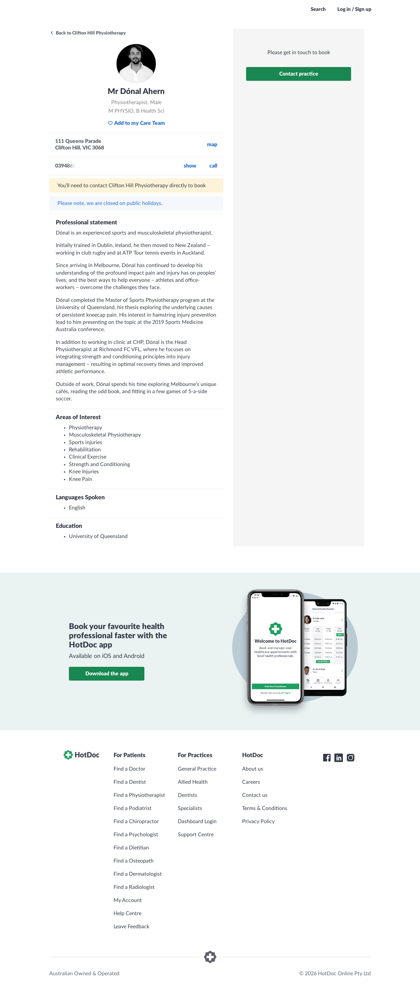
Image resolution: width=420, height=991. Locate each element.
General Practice (197, 769)
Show (190, 166)
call (213, 166)
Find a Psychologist (136, 834)
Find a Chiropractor (136, 821)
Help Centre (127, 913)
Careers (251, 782)
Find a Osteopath (134, 861)
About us (252, 769)
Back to (88, 33)
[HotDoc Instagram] (350, 758)
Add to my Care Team (136, 123)
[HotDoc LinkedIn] (339, 758)
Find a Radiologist (134, 887)
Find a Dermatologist (138, 874)
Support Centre (196, 834)
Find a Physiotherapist (139, 795)
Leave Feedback (131, 926)
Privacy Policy (258, 821)
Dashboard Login (197, 821)
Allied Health (193, 782)
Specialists (190, 808)
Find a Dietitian (131, 847)
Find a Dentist (130, 782)
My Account (128, 900)
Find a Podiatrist (133, 808)
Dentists (187, 795)
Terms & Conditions (264, 808)
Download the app (106, 673)
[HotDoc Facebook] (327, 758)
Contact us (254, 795)
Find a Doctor (129, 769)
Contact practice (298, 74)
